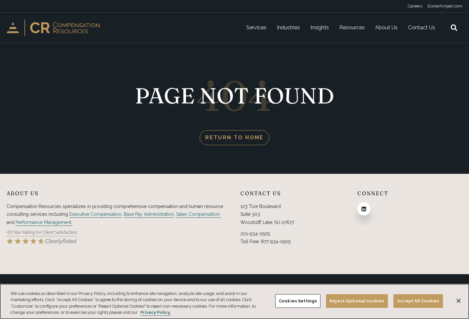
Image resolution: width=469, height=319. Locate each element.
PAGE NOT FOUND (234, 95)
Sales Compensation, (198, 214)
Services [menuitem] (256, 27)
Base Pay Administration (149, 214)
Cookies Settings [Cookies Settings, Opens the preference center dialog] (298, 300)
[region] (234, 301)
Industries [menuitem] (288, 27)
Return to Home (234, 137)
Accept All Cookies (418, 300)
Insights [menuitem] (319, 27)
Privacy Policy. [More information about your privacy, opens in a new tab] (155, 312)
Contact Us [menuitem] (421, 27)
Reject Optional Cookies (357, 300)
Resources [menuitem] (352, 27)
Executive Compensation (95, 214)
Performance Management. (44, 222)
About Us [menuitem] (386, 27)
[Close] (458, 301)
